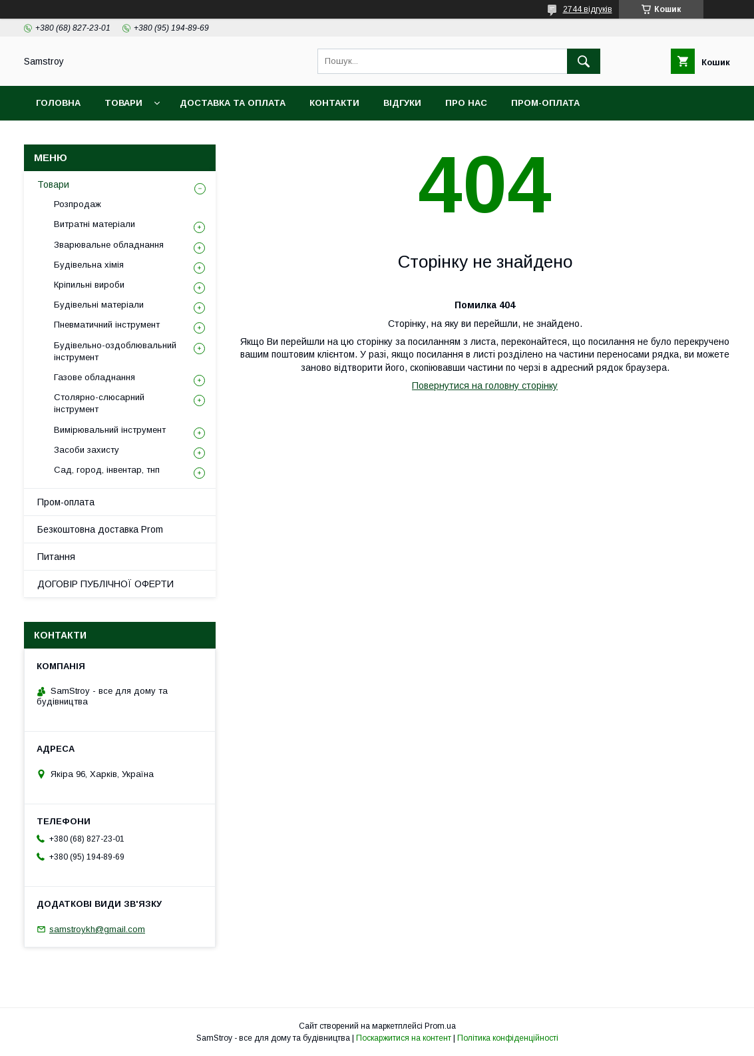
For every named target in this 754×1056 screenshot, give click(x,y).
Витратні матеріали (94, 224)
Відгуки (402, 103)
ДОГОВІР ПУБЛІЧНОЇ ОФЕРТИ (105, 584)
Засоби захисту (86, 450)
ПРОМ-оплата (545, 103)
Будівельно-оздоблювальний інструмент (115, 351)
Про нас (466, 103)
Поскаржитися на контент (403, 1038)
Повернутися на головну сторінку (485, 385)
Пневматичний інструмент (107, 325)
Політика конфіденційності (507, 1038)
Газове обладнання (94, 377)
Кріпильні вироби (89, 285)
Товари (123, 103)
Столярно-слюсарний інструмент (99, 403)
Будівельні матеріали (99, 305)
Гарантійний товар (265, 137)
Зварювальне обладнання (109, 245)
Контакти (334, 103)
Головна (58, 103)
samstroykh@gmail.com (97, 929)
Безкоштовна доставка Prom (114, 137)
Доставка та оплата (232, 103)
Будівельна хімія (89, 265)
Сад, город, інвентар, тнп (107, 470)
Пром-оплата (65, 502)
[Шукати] (583, 61)
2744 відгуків (587, 9)
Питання (56, 556)
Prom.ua (440, 1026)
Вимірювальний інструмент (110, 430)
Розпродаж (77, 204)
